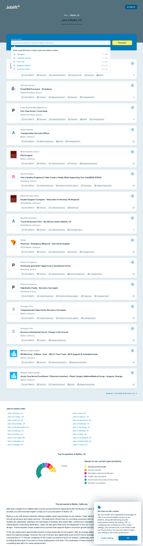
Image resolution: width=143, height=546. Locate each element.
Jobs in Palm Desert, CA (81, 420)
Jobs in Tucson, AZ (79, 445)
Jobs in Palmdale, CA (15, 441)
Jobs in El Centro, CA (15, 417)
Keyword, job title (16, 39)
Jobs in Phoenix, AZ (15, 434)
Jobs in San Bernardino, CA (18, 427)
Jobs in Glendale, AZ (80, 431)
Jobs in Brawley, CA (15, 413)
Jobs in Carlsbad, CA (15, 431)
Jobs (65, 15)
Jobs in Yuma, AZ (79, 413)
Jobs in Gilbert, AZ (79, 434)
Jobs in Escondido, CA (16, 424)
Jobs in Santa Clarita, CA (82, 441)
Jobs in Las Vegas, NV (16, 438)
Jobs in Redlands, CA (80, 424)
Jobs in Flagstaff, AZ (15, 445)
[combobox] (61, 42)
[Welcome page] (13, 7)
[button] (122, 42)
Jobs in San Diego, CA (81, 427)
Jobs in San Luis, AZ (15, 420)
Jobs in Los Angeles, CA (81, 438)
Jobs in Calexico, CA (80, 417)
